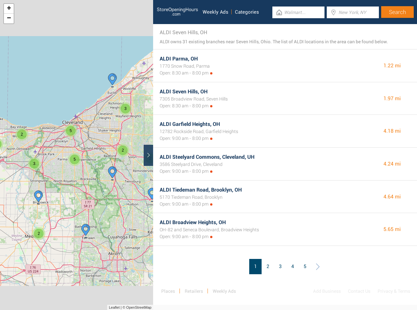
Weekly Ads (215, 12)
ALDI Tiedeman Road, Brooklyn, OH (201, 190)
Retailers (194, 291)
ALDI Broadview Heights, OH (193, 222)
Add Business (327, 291)
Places (168, 291)
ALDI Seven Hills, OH (184, 91)
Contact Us (359, 291)
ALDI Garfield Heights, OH (190, 124)
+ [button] (9, 9)
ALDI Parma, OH (179, 59)
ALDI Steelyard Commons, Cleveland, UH (207, 157)
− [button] (9, 18)
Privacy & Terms (394, 291)
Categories (247, 12)
